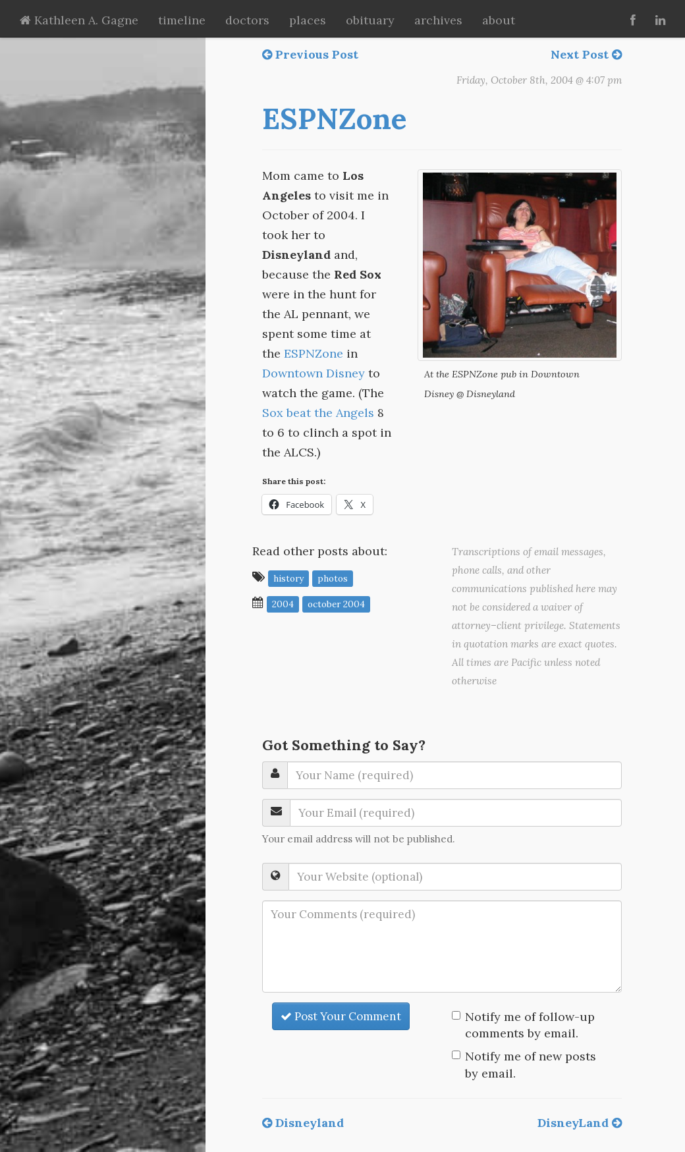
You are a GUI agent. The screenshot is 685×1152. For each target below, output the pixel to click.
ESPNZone (334, 118)
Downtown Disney (313, 373)
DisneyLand (579, 1122)
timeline (182, 20)
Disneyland (303, 1122)
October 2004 (336, 603)
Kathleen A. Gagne (79, 20)
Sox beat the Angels (318, 412)
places (307, 20)
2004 (283, 603)
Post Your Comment (341, 1016)
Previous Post (310, 54)
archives (438, 20)
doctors (247, 20)
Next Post (586, 54)
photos (332, 578)
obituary (370, 20)
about (498, 20)
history (288, 578)
